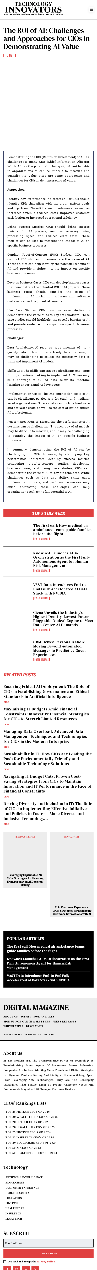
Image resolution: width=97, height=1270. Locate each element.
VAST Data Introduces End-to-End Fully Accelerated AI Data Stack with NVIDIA (60, 559)
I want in (48, 1223)
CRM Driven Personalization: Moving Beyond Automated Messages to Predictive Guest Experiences (59, 618)
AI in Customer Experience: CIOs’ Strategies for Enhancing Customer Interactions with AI (72, 881)
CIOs (6, 672)
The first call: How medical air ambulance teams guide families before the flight (62, 499)
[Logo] (46, 9)
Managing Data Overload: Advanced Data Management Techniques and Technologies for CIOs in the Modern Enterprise (45, 706)
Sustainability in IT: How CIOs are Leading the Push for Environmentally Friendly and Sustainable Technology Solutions (47, 729)
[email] (48, 1213)
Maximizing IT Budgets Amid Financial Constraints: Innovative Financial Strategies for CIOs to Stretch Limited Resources (46, 684)
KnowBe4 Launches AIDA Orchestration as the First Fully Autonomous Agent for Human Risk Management (61, 529)
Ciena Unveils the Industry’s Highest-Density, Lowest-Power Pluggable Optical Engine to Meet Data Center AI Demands (63, 588)
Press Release (41, 508)
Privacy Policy (46, 1231)
